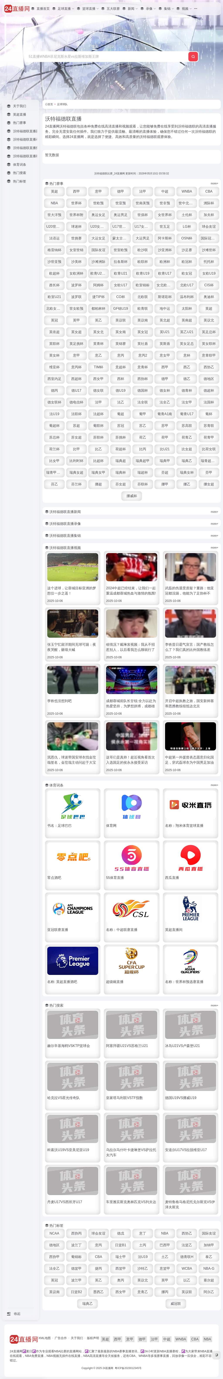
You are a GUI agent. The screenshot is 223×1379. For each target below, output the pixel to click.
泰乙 (208, 1257)
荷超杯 (120, 449)
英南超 (187, 320)
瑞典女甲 (98, 472)
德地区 (209, 379)
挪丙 (164, 1292)
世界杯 (76, 203)
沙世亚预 (54, 262)
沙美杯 (76, 262)
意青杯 (142, 367)
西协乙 (209, 367)
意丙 (120, 355)
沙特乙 (142, 1268)
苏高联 (187, 425)
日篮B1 (120, 1245)
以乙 (186, 1280)
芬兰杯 (76, 484)
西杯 (120, 379)
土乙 (164, 1257)
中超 (164, 191)
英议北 (209, 320)
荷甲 (164, 437)
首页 (50, 104)
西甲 (76, 191)
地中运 (165, 308)
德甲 (120, 191)
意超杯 (120, 367)
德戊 (120, 1233)
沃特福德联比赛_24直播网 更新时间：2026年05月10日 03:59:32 (131, 173)
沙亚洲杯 (165, 250)
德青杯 (187, 390)
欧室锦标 (143, 285)
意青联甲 (209, 355)
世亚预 (120, 203)
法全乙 (165, 402)
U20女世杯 (98, 226)
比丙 (142, 449)
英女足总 (187, 344)
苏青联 (209, 425)
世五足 (165, 226)
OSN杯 (187, 238)
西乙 (186, 367)
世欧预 (98, 203)
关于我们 (77, 1338)
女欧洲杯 (76, 273)
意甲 (98, 191)
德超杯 (209, 390)
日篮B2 (76, 1292)
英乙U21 (186, 332)
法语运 (54, 238)
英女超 (76, 332)
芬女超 (120, 484)
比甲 (76, 449)
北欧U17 (186, 285)
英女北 (98, 332)
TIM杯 (98, 367)
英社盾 (142, 344)
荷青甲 (209, 437)
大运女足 (98, 238)
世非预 (165, 203)
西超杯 (76, 379)
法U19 (54, 414)
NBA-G (209, 1268)
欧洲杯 (165, 262)
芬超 (164, 472)
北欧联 (142, 297)
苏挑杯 (120, 437)
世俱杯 (142, 215)
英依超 (54, 332)
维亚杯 (54, 367)
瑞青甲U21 (54, 472)
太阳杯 (187, 308)
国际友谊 (98, 250)
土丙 (142, 1245)
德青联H (186, 1257)
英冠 (54, 320)
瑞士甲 (120, 1257)
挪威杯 (132, 496)
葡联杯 (98, 425)
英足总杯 (209, 332)
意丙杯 (76, 367)
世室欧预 (121, 250)
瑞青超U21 (209, 461)
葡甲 (142, 414)
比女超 (187, 449)
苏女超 (76, 437)
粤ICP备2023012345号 (128, 1368)
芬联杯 (142, 484)
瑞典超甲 (143, 461)
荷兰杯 (54, 449)
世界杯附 (76, 215)
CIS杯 (209, 285)
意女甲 (165, 355)
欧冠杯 (187, 262)
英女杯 (54, 355)
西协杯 (142, 379)
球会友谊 (209, 226)
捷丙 (98, 1268)
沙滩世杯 (209, 250)
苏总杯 (54, 437)
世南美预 (143, 203)
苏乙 (142, 425)
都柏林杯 (98, 308)
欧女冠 (187, 273)
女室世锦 (76, 250)
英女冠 (142, 332)
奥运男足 (121, 215)
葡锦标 (76, 1257)
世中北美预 (187, 203)
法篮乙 (187, 1245)
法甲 (142, 191)
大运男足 (143, 238)
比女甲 (54, 461)
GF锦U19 (120, 308)
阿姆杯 (98, 285)
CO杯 (120, 297)
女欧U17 (120, 285)
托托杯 (209, 262)
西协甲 (54, 1257)
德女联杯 (54, 402)
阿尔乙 (209, 1292)
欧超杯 (54, 273)
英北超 (165, 320)
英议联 (120, 320)
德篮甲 (76, 1268)
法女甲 (187, 402)
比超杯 (98, 461)
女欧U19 (209, 273)
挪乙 (186, 484)
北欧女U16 (54, 308)
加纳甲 (209, 1245)
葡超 (120, 414)
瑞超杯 (142, 472)
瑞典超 (120, 461)
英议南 (142, 320)
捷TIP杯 (98, 297)
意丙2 (142, 355)
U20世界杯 (54, 226)
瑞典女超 (76, 472)
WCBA (187, 1268)
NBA (54, 203)
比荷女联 (209, 449)
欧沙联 (142, 250)
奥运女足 (98, 215)
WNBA (187, 191)
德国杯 (142, 390)
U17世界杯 (120, 226)
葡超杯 (54, 425)
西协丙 (76, 1233)
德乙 (186, 379)
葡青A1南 (164, 414)
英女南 (120, 332)
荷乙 (142, 437)
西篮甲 (120, 1268)
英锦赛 (120, 344)
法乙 (120, 402)
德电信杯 (76, 402)
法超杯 (98, 414)
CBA (209, 191)
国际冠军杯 (209, 238)
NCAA (54, 1233)
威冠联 (176, 1303)
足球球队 (62, 104)
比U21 (165, 449)
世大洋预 (54, 215)
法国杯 (209, 402)
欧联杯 (142, 262)
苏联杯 (98, 437)
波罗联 (76, 297)
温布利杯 (187, 297)
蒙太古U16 (120, 238)
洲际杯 (209, 203)
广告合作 (61, 1338)
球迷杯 (76, 226)
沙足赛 (187, 250)
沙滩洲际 (98, 262)
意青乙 (142, 1292)
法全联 (142, 402)
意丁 (142, 1233)
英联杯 (54, 344)
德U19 (120, 390)
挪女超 (209, 484)
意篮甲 (165, 1268)
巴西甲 (165, 1245)
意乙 (98, 355)
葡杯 (208, 414)
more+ (214, 183)
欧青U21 (120, 273)
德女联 (98, 390)
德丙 (54, 390)
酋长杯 (54, 285)
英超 (54, 191)
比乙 (98, 449)
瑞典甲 (165, 461)
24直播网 (108, 1368)
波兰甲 (76, 1280)
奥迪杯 (209, 297)
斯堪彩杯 (165, 297)
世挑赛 (76, 238)
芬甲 (208, 472)
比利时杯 (76, 461)
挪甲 (164, 484)
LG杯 (187, 226)
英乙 (98, 320)
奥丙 (120, 1280)
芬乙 (54, 484)
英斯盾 (165, 344)
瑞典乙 (187, 461)
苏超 (76, 425)
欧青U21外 (98, 273)
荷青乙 (187, 437)
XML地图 (45, 1338)
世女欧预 (76, 308)
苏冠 (120, 425)
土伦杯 (187, 215)
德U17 (76, 390)
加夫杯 (209, 215)
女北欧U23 (165, 285)
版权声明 (93, 1338)
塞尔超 (209, 1280)
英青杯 (98, 344)
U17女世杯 (143, 226)
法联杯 (76, 414)
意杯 (186, 355)
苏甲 (164, 425)
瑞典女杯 (187, 472)
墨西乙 (98, 1292)
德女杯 (165, 390)
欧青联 (142, 308)
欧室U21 (54, 297)
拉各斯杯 (121, 262)
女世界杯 (165, 215)
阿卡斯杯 (165, 238)
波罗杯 (76, 285)
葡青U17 (186, 414)
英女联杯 (209, 344)
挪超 (98, 484)
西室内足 (54, 379)
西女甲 (98, 379)
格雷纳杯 (54, 250)
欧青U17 (164, 273)
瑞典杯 (120, 472)
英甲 (76, 320)
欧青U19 (142, 273)
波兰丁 (76, 1245)
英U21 (165, 332)
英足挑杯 (76, 344)
